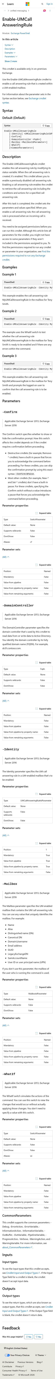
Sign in (49, 3)
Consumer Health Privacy (13, 1370)
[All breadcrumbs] (4, 10)
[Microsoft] (27, 4)
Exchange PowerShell (20, 33)
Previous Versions (25, 1362)
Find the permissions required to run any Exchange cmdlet (26, 255)
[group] (27, 139)
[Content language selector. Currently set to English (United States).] (15, 1348)
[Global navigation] (3, 4)
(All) (5, 556)
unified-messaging (18, 10)
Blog (39, 1362)
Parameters (11, 56)
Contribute (7, 1366)
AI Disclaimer (8, 1362)
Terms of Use (36, 1370)
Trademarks (7, 1374)
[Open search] (42, 4)
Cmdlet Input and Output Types (22, 1272)
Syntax (9, 45)
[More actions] (50, 10)
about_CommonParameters (16, 1247)
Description (10, 48)
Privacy (19, 1366)
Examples (10, 52)
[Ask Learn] (45, 10)
